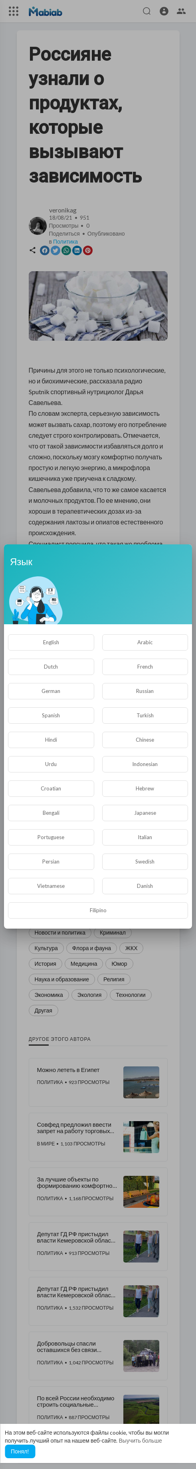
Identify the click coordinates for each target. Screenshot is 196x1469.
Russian (145, 691)
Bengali (51, 813)
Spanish (51, 715)
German (51, 691)
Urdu (51, 764)
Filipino (98, 910)
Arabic (144, 642)
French (145, 666)
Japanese (145, 813)
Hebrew (145, 788)
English (51, 642)
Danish (145, 886)
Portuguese (51, 837)
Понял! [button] (20, 1451)
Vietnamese (51, 886)
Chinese (145, 739)
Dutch (51, 666)
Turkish (145, 715)
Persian (50, 861)
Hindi (51, 739)
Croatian (51, 788)
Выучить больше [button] (140, 1440)
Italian (145, 837)
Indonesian (145, 764)
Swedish (144, 861)
